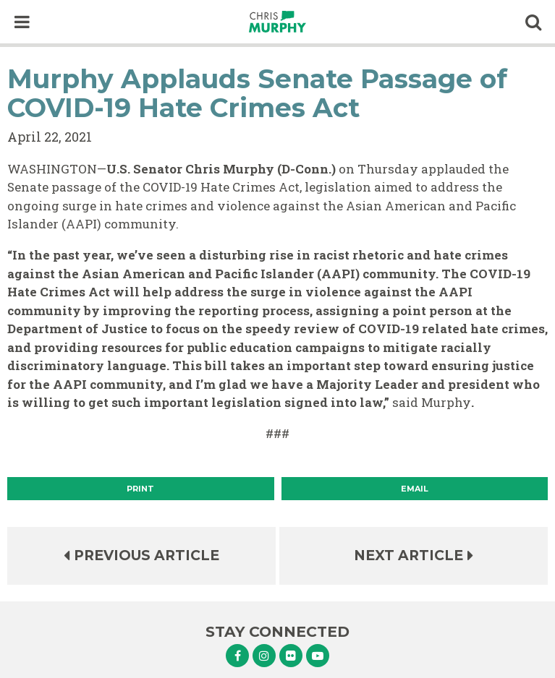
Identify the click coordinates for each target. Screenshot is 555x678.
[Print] (140, 488)
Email (414, 489)
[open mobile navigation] (21, 21)
